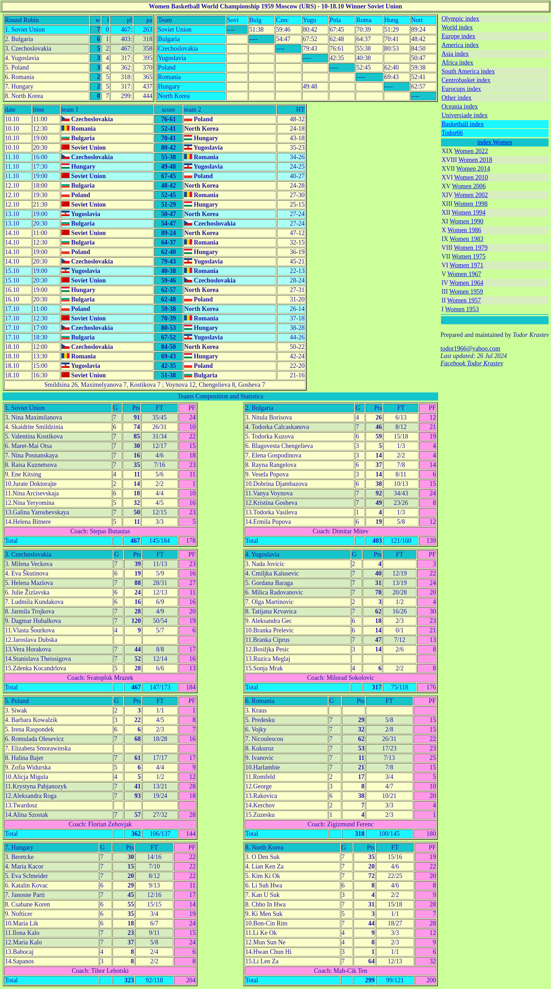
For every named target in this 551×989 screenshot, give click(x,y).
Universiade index (464, 115)
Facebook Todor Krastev (471, 363)
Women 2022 (471, 151)
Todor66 (452, 132)
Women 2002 (471, 195)
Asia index (454, 53)
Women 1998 (471, 203)
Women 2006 (469, 186)
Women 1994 (469, 212)
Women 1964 (466, 282)
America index (460, 44)
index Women (494, 142)
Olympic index (460, 18)
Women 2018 (475, 159)
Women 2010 (471, 177)
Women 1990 (467, 221)
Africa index (457, 62)
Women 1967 (464, 274)
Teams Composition (202, 396)
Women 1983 (467, 238)
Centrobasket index (465, 80)
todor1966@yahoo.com (470, 348)
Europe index (458, 36)
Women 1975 (469, 256)
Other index (456, 97)
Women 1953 (462, 309)
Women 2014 (473, 168)
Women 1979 (471, 247)
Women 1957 (464, 300)
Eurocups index (461, 88)
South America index (468, 71)
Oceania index (459, 106)
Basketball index (462, 124)
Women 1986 (464, 230)
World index (457, 27)
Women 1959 (466, 291)
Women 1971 (467, 265)
